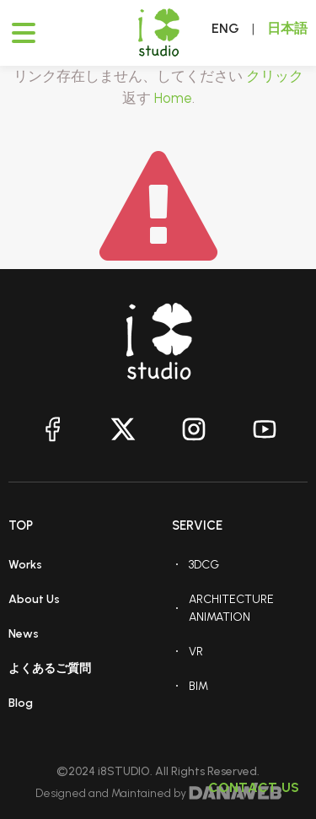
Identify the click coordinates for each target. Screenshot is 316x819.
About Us (34, 599)
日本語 (287, 28)
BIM (198, 686)
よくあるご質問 (49, 668)
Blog (20, 703)
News (23, 634)
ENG (225, 28)
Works (25, 565)
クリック (274, 75)
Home (173, 97)
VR (196, 651)
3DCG (204, 565)
